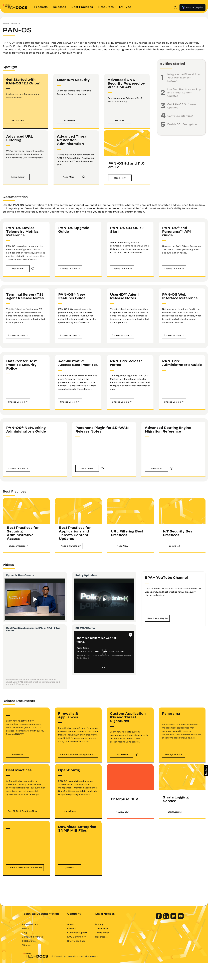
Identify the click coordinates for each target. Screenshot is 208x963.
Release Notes (31, 924)
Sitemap (27, 945)
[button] (17, 120)
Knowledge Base (78, 941)
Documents (103, 937)
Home (6, 23)
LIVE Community (78, 937)
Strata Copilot (192, 7)
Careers (73, 928)
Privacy (101, 924)
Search (27, 928)
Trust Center (103, 928)
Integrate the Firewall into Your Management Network (183, 77)
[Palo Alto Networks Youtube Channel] (179, 918)
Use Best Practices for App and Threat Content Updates (184, 92)
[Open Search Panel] (176, 7)
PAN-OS (15, 23)
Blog (25, 932)
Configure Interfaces (180, 116)
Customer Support (78, 932)
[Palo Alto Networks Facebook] (158, 918)
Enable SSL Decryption (182, 124)
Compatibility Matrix (34, 937)
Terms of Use (104, 932)
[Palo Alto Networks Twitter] (172, 918)
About (72, 924)
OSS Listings (30, 941)
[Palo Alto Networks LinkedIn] (165, 918)
